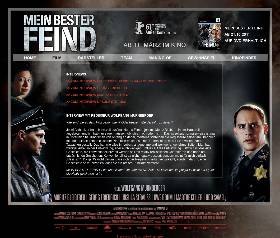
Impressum (124, 236)
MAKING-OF (159, 57)
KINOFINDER (244, 57)
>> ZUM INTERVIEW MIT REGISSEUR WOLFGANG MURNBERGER (116, 81)
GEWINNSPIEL (202, 57)
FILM (57, 57)
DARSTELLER (91, 57)
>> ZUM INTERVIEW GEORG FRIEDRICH (96, 88)
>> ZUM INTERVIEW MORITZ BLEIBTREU (97, 95)
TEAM (126, 57)
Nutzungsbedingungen (148, 236)
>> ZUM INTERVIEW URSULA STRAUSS (96, 102)
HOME (30, 57)
